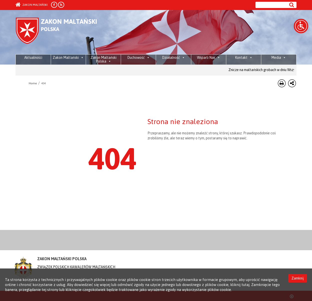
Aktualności (33, 58)
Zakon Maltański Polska (103, 59)
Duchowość (138, 58)
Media (278, 58)
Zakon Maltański (32, 5)
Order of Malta (62, 32)
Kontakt (243, 58)
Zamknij (298, 278)
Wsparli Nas (208, 58)
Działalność (173, 58)
